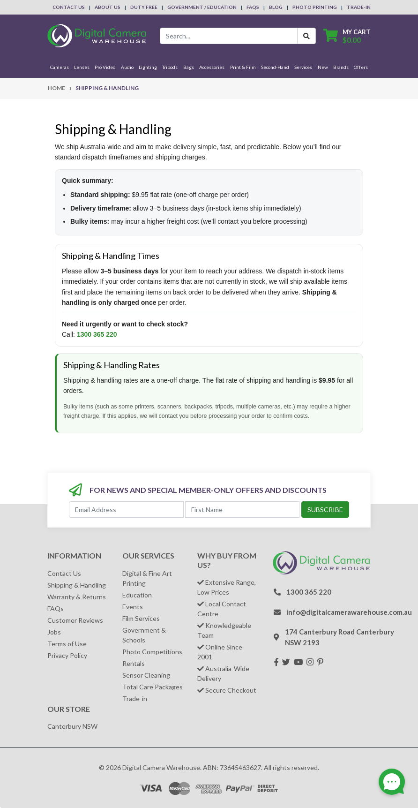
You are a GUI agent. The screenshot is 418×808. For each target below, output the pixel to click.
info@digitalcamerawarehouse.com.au (349, 612)
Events (132, 607)
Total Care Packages (152, 687)
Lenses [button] (82, 67)
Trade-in (134, 698)
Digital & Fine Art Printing (147, 578)
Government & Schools (144, 635)
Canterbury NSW (72, 726)
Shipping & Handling (76, 585)
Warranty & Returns (76, 597)
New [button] (323, 67)
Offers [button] (361, 67)
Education (137, 595)
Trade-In (359, 7)
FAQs (252, 7)
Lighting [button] (148, 67)
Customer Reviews (75, 620)
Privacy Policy (67, 655)
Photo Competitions (152, 652)
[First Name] (242, 509)
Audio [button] (127, 67)
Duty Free (143, 7)
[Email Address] (126, 509)
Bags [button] (188, 67)
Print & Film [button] (243, 67)
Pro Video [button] (105, 67)
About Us (107, 7)
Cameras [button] (59, 67)
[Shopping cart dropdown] (347, 36)
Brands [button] (341, 67)
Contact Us (68, 7)
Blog (276, 7)
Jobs (54, 632)
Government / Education (202, 7)
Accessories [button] (211, 67)
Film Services (141, 618)
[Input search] (229, 36)
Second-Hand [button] (275, 67)
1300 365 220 (97, 334)
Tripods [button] (170, 67)
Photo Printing (314, 7)
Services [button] (303, 67)
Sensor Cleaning (146, 675)
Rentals (133, 663)
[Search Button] (306, 36)
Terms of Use (67, 644)
